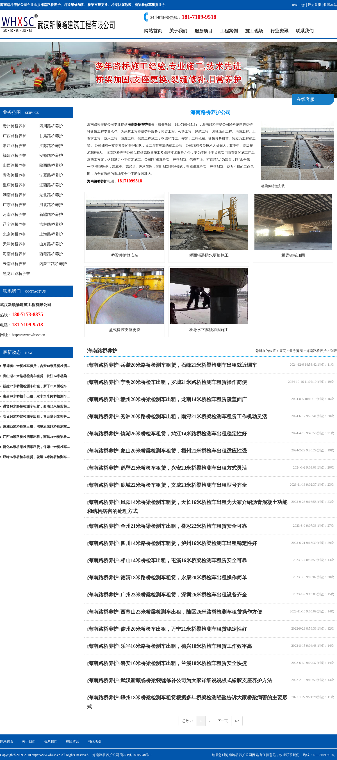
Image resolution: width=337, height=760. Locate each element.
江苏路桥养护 (51, 146)
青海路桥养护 (14, 175)
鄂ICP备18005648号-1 (136, 755)
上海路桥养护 (51, 234)
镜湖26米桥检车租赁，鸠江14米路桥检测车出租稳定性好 (183, 433)
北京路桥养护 (14, 234)
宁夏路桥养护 (51, 175)
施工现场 (254, 30)
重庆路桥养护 (14, 185)
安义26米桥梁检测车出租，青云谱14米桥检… (36, 417)
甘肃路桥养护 (51, 136)
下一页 (223, 721)
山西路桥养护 (14, 165)
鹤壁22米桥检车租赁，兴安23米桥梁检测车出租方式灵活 (183, 468)
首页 (282, 351)
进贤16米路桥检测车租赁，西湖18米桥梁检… (36, 406)
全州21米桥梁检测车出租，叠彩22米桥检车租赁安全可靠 (183, 526)
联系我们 (305, 30)
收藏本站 (330, 5)
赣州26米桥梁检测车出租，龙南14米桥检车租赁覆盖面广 (183, 399)
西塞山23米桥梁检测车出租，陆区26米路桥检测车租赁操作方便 (191, 612)
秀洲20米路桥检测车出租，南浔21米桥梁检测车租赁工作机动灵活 (193, 416)
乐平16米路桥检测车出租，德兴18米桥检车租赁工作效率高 (186, 646)
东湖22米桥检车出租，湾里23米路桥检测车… (36, 427)
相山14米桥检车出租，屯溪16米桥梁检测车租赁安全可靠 (183, 560)
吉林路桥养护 (51, 224)
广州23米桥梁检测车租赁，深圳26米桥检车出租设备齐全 (183, 595)
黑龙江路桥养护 (16, 274)
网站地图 (94, 741)
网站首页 (153, 30)
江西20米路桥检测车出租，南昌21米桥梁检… (36, 437)
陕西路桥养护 (51, 165)
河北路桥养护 (51, 205)
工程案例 (229, 30)
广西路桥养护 (14, 136)
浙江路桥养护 (14, 146)
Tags (302, 5)
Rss (294, 5)
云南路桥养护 (14, 264)
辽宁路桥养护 (14, 224)
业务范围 (296, 351)
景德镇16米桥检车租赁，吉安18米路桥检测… (36, 366)
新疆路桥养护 (51, 214)
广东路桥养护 (14, 205)
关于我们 (178, 30)
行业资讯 (279, 30)
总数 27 (187, 721)
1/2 (237, 721)
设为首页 (314, 5)
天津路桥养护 (14, 244)
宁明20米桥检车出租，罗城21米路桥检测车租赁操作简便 (183, 382)
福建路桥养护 (14, 155)
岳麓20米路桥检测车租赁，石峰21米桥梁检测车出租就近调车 (188, 365)
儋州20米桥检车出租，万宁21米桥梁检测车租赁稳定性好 (183, 629)
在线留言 (72, 741)
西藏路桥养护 (51, 254)
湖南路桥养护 (14, 195)
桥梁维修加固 (74, 5)
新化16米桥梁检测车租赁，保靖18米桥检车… (36, 447)
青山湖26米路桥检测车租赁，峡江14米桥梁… (36, 376)
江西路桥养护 (51, 185)
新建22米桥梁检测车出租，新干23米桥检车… (36, 386)
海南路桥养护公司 (100, 124)
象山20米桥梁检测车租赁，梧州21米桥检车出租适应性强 (183, 451)
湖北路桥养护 (51, 195)
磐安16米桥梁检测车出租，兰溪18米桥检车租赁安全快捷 (183, 663)
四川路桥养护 (51, 126)
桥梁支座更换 (98, 5)
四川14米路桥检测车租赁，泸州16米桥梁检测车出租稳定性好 (188, 543)
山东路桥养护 (51, 244)
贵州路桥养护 (14, 126)
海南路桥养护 (50, 5)
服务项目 (204, 30)
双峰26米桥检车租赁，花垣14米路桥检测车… (36, 457)
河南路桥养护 (14, 214)
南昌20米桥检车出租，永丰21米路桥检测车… (36, 396)
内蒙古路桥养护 (53, 264)
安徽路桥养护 (51, 155)
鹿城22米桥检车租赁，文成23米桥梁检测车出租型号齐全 (183, 485)
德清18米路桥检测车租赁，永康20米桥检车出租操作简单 (183, 577)
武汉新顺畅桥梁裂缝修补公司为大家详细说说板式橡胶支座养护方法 (196, 680)
